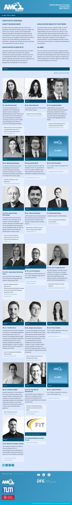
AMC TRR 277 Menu (8, 15)
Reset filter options (61, 73)
